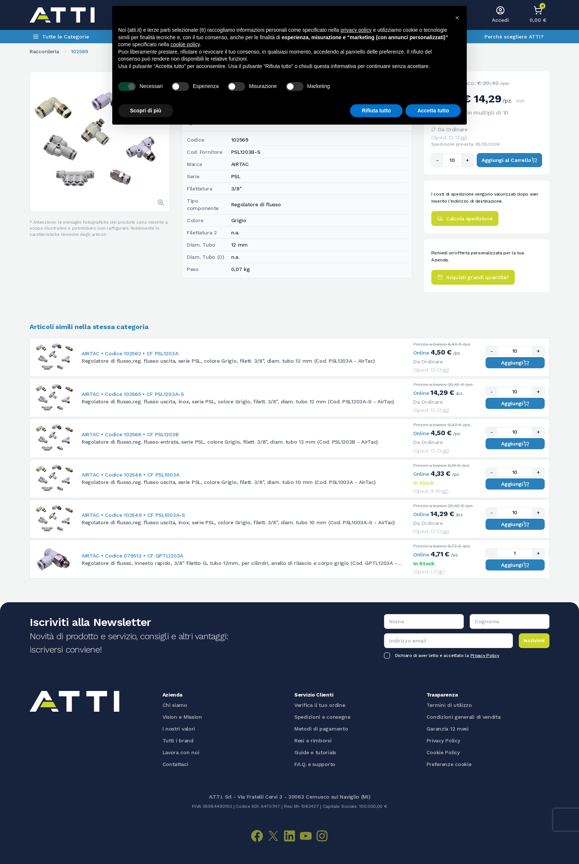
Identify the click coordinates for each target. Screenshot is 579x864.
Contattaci (175, 764)
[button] (457, 18)
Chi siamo (174, 705)
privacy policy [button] (355, 30)
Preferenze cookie (449, 764)
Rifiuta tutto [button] (376, 110)
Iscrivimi (534, 640)
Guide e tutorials (315, 752)
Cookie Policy (443, 752)
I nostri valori (178, 729)
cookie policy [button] (185, 44)
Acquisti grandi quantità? (473, 277)
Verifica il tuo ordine (319, 705)
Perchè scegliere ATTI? (514, 37)
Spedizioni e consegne (322, 717)
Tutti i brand (177, 740)
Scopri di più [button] (145, 110)
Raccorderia (44, 51)
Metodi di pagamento (321, 729)
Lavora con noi (180, 752)
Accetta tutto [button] (433, 110)
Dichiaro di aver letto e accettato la (447, 655)
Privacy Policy (484, 655)
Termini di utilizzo (449, 705)
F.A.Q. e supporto (314, 764)
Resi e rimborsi (313, 740)
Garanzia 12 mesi (447, 729)
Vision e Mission (182, 717)
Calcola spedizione (465, 218)
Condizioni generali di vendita (463, 717)
